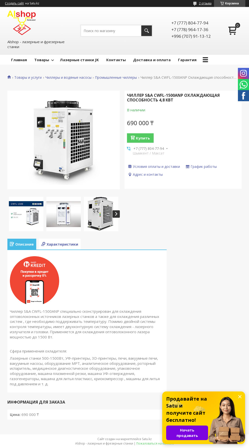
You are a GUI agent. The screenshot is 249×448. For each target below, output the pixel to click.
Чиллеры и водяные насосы (68, 77)
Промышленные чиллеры (116, 77)
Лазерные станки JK (79, 59)
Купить (143, 138)
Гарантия (187, 59)
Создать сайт (14, 3)
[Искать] (146, 30)
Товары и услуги (28, 77)
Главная (19, 59)
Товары (41, 59)
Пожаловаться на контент (155, 443)
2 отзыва (205, 3)
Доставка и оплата (152, 59)
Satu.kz (147, 439)
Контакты (116, 59)
